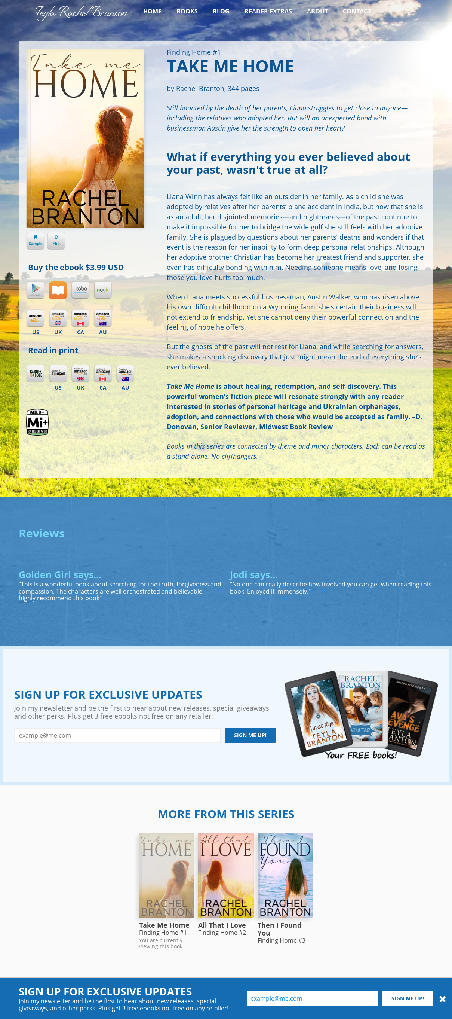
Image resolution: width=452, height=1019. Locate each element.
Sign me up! (250, 735)
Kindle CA (80, 318)
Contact (357, 11)
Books (187, 11)
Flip (56, 241)
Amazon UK (80, 374)
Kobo (80, 290)
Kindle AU (102, 318)
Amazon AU (125, 374)
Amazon (58, 374)
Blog (221, 11)
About (317, 11)
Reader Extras (268, 11)
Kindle (35, 318)
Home (152, 11)
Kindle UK (58, 318)
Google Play (35, 290)
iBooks (58, 290)
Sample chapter (35, 241)
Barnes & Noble (35, 374)
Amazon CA (102, 374)
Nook (102, 290)
